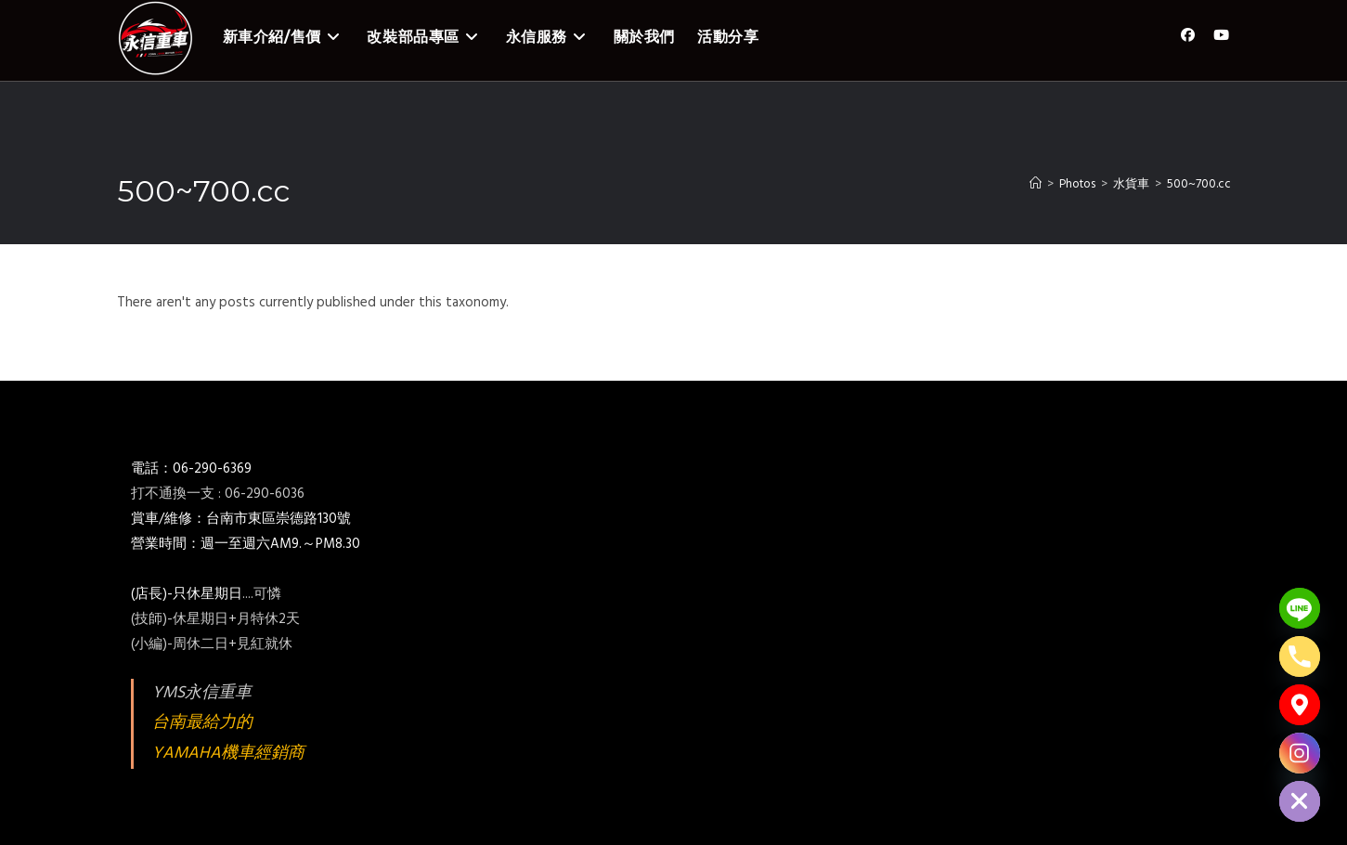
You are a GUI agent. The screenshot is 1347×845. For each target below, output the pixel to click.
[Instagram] (1299, 753)
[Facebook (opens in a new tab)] (1188, 36)
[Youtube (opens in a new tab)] (1221, 36)
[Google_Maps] (1299, 704)
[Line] (1299, 608)
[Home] (1036, 184)
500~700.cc (1199, 184)
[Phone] (1299, 656)
